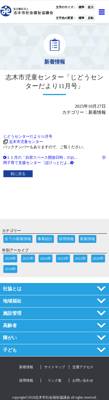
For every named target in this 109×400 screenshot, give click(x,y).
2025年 (28, 258)
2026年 (10, 258)
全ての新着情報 (18, 239)
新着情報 (87, 239)
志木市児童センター (26, 141)
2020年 (98, 258)
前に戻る (18, 174)
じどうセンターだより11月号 (27, 136)
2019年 (10, 269)
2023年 (63, 258)
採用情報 (66, 239)
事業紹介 (45, 239)
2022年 (80, 258)
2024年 (45, 258)
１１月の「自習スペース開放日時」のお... (40, 157)
